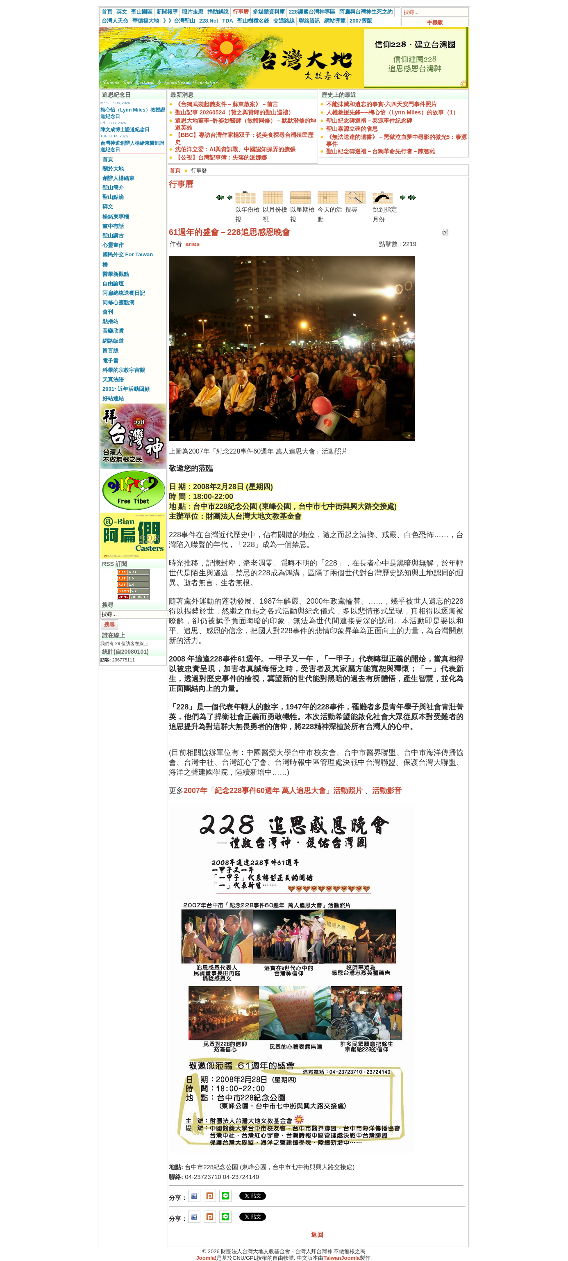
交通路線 (284, 21)
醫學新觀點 (115, 274)
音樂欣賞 (113, 331)
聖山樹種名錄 (253, 21)
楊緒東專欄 (115, 217)
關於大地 (113, 169)
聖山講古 (113, 236)
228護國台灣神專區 (312, 12)
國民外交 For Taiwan (127, 254)
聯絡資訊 (309, 21)
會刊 (107, 312)
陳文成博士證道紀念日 (125, 129)
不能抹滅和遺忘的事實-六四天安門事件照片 (381, 104)
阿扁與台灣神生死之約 (366, 12)
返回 (317, 1234)
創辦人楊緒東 (118, 178)
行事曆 (241, 12)
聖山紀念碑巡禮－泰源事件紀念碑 (369, 120)
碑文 (107, 206)
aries (192, 243)
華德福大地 (145, 21)
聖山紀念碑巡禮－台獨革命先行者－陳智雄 (380, 151)
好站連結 (113, 398)
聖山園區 (141, 12)
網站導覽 (334, 21)
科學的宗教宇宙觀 (123, 370)
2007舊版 (361, 21)
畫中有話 (113, 226)
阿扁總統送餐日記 (123, 293)
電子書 (110, 361)
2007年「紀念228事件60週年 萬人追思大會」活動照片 (273, 791)
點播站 (110, 321)
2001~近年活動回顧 (126, 389)
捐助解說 (218, 12)
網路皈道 (113, 341)
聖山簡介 (113, 188)
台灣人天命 (115, 21)
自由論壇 (113, 283)
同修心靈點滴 (118, 302)
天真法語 (113, 379)
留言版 (110, 350)
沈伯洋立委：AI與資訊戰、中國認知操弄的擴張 (235, 149)
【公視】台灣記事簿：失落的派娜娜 (221, 157)
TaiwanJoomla (341, 1258)
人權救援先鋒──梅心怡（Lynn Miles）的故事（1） (392, 112)
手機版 (435, 22)
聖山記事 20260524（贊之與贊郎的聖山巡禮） (234, 112)
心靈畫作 (113, 245)
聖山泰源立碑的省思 (352, 128)
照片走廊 (192, 12)
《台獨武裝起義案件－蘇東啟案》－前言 (226, 104)
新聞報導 (167, 12)
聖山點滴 (113, 197)
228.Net (208, 21)
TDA (227, 21)
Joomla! (206, 1258)
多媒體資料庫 (269, 12)
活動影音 (387, 791)
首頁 (107, 12)
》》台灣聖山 (179, 21)
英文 (121, 12)
